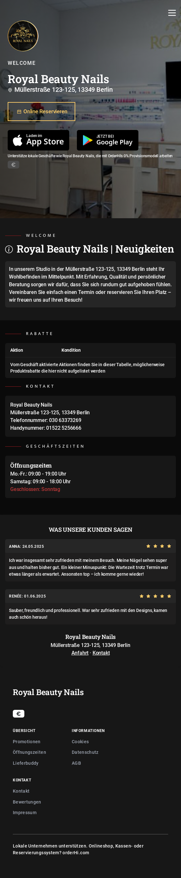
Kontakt (101, 652)
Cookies (80, 741)
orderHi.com (75, 852)
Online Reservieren (41, 111)
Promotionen (27, 741)
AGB (76, 763)
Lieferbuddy (26, 763)
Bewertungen (27, 802)
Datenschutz (85, 752)
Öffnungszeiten (29, 752)
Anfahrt (80, 652)
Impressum (25, 812)
